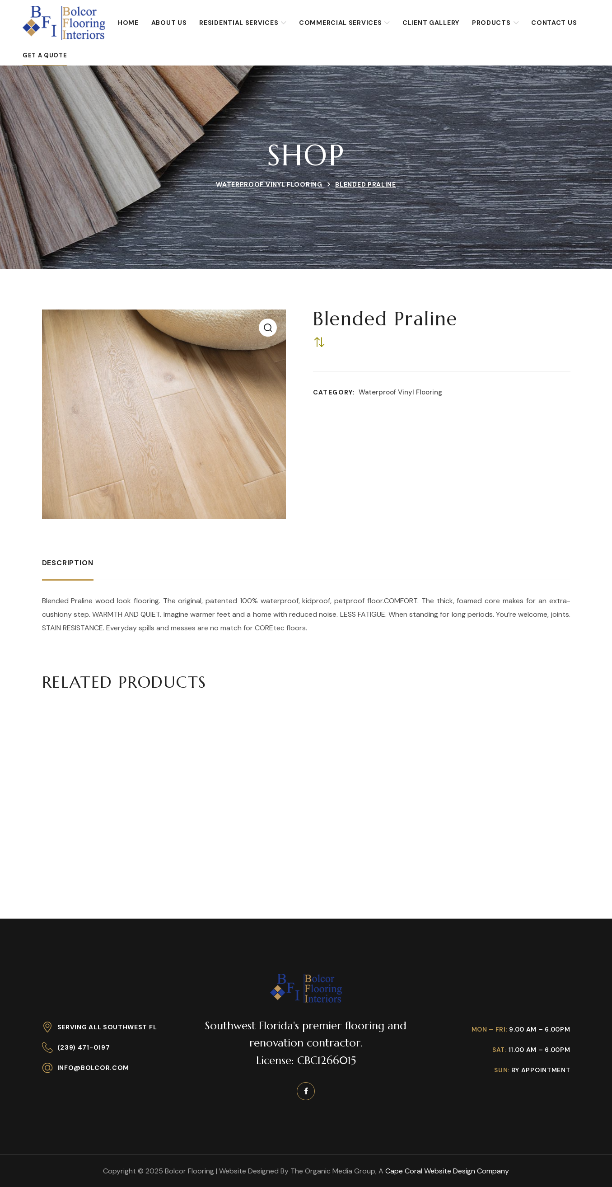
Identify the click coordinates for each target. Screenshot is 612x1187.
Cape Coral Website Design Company (447, 1171)
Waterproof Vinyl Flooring (269, 184)
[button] (268, 328)
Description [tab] (67, 563)
